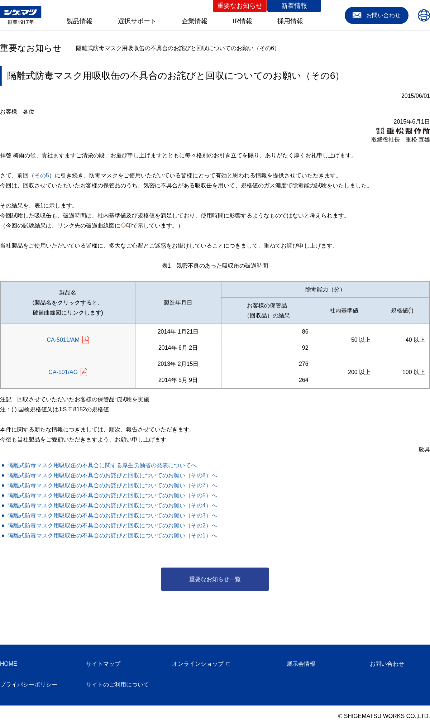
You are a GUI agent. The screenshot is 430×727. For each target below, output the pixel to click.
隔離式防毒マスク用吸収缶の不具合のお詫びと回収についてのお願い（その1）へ (112, 535)
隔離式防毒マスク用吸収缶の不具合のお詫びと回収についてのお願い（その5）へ (112, 495)
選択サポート (137, 21)
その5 (41, 175)
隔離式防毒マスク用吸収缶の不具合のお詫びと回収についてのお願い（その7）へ (112, 485)
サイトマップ (103, 664)
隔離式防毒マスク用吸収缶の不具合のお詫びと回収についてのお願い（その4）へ (112, 505)
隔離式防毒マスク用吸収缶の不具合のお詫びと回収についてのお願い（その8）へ (112, 475)
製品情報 (79, 21)
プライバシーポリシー (28, 684)
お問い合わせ (387, 664)
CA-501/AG (63, 372)
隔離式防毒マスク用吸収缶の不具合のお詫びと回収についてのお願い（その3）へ (112, 515)
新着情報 (294, 5)
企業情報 (194, 21)
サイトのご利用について (117, 684)
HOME (8, 664)
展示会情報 (301, 664)
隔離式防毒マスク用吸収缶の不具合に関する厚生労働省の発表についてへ (102, 465)
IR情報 (242, 21)
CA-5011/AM (63, 340)
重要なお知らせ (239, 5)
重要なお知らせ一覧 (215, 579)
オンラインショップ (198, 664)
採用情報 (290, 21)
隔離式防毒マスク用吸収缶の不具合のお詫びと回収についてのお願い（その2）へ (112, 525)
